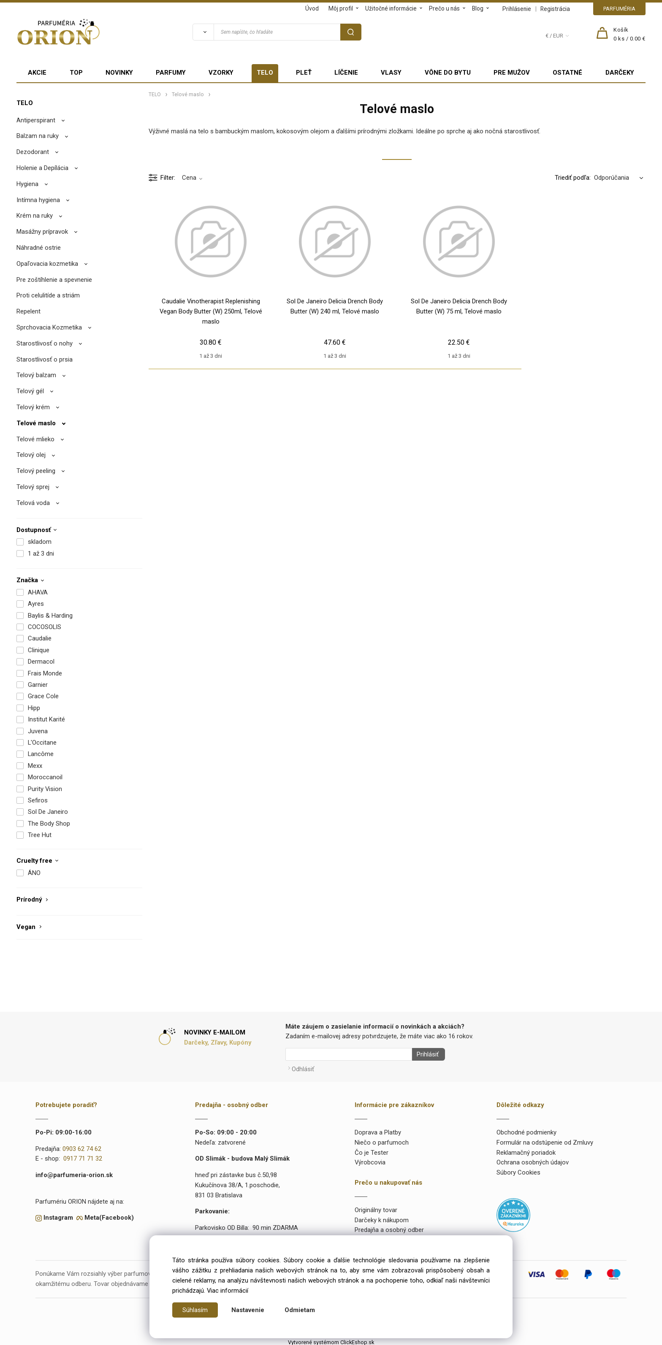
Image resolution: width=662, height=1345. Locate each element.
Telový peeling (35, 471)
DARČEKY (619, 72)
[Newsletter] (348, 1054)
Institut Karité (46, 719)
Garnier (38, 684)
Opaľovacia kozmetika (47, 263)
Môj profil (340, 8)
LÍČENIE (346, 72)
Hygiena (27, 184)
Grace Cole (43, 696)
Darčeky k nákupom (382, 1217)
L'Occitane (42, 742)
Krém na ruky (34, 215)
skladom (40, 541)
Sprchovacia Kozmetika (49, 327)
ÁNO (34, 873)
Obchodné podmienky (526, 1130)
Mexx (35, 765)
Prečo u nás (444, 8)
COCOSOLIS (44, 627)
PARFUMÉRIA (619, 8)
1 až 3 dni (41, 553)
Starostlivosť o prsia (44, 359)
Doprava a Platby (378, 1130)
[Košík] (629, 34)
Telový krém (33, 407)
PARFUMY (171, 72)
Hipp (34, 708)
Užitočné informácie (391, 8)
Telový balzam (36, 375)
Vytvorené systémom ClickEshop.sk (331, 1340)
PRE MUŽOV (512, 72)
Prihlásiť (425, 1054)
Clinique (38, 650)
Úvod (312, 8)
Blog (477, 8)
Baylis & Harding (50, 615)
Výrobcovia (370, 1160)
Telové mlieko (35, 439)
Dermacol (41, 661)
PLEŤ (304, 72)
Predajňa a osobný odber (389, 1228)
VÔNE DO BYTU (448, 72)
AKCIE (37, 72)
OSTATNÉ (567, 72)
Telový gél (30, 391)
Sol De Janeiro (48, 811)
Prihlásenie (516, 8)
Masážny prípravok (42, 231)
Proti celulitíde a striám (48, 295)
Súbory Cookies (518, 1170)
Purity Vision (45, 789)
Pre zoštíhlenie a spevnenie (54, 280)
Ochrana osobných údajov (532, 1160)
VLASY (391, 72)
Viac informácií (227, 1290)
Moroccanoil (45, 777)
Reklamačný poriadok (526, 1150)
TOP (76, 72)
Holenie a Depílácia (42, 168)
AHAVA (38, 592)
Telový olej (31, 455)
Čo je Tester (371, 1150)
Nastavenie (247, 1310)
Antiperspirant (35, 120)
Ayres (36, 603)
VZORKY (221, 72)
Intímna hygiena (38, 200)
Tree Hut (40, 835)
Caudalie (40, 638)
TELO (265, 72)
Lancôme (41, 754)
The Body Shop (49, 823)
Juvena (38, 731)
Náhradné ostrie (38, 247)
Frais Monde (45, 673)
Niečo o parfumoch (382, 1140)
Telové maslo (36, 423)
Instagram (58, 1215)
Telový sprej (32, 487)
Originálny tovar (376, 1207)
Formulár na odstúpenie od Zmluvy (544, 1140)
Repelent (28, 311)
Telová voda (33, 503)
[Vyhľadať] (203, 32)
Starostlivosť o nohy (44, 343)
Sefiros (38, 800)
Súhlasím (195, 1310)
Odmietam (300, 1310)
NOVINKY (119, 72)
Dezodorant (32, 152)
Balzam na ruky (37, 136)
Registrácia (555, 8)
